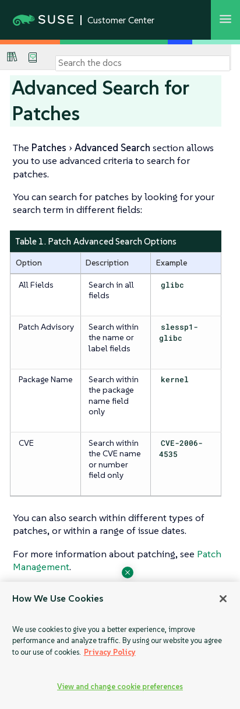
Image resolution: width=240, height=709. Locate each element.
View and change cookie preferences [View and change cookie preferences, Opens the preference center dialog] (120, 686)
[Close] (223, 599)
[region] (120, 645)
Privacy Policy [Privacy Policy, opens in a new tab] (110, 652)
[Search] (142, 63)
